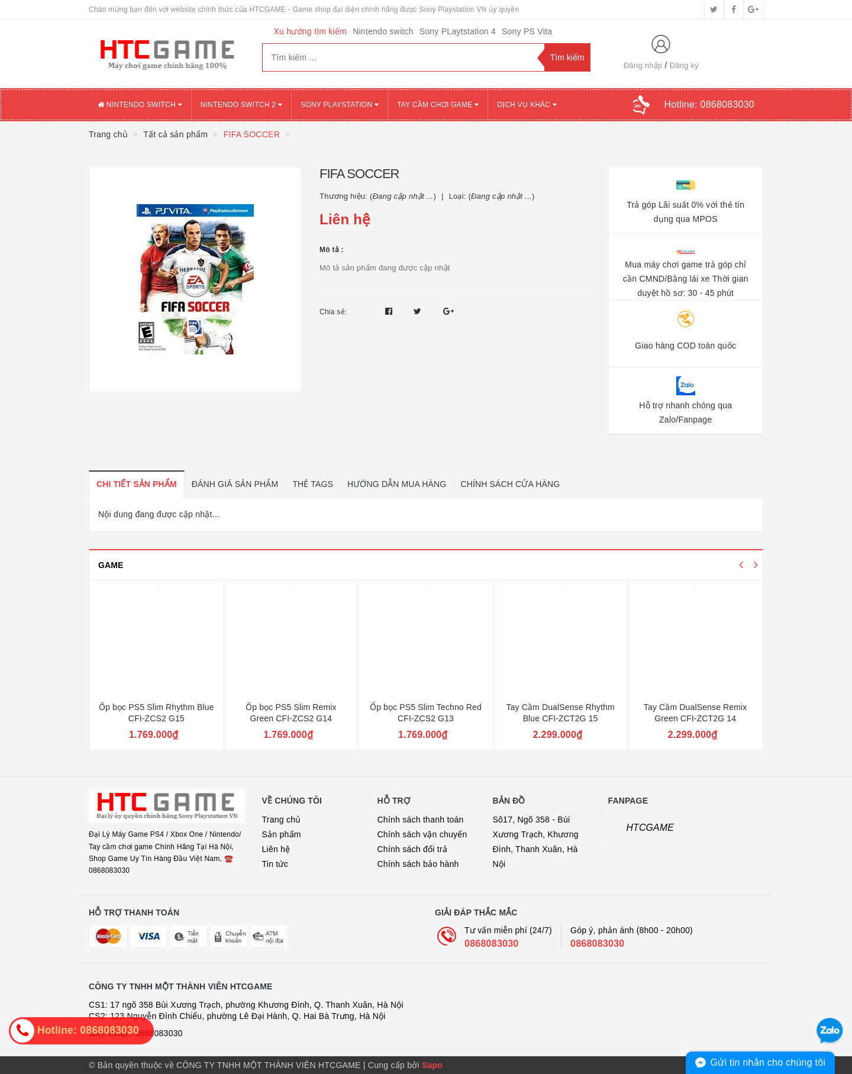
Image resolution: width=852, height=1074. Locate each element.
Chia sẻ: (333, 312)
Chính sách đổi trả (412, 849)
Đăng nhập (643, 65)
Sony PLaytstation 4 (457, 31)
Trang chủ (281, 819)
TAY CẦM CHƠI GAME (438, 105)
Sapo (432, 1065)
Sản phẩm (281, 834)
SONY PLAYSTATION (340, 105)
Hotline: (709, 104)
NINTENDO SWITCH (140, 105)
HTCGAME (650, 828)
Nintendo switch (383, 31)
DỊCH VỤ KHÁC (527, 105)
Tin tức (275, 864)
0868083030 (491, 943)
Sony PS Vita (527, 31)
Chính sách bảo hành (418, 864)
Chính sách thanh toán (420, 819)
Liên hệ (276, 849)
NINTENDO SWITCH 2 (241, 105)
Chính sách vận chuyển (422, 834)
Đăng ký (684, 65)
